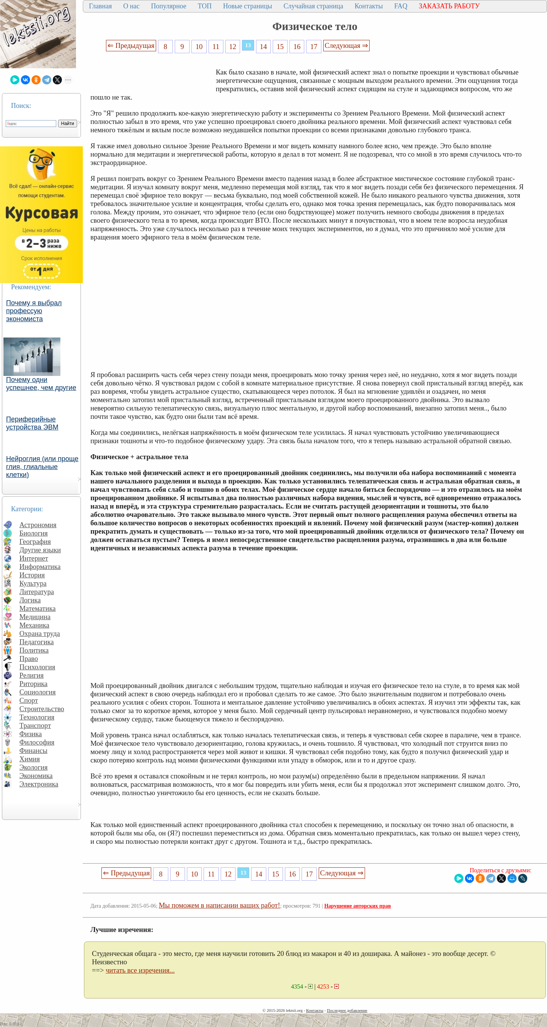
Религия (31, 675)
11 (215, 47)
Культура (33, 583)
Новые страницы (247, 6)
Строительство (41, 709)
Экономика (36, 776)
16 (297, 47)
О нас (131, 6)
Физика (30, 734)
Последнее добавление (347, 1010)
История (32, 575)
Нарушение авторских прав (357, 906)
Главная (100, 6)
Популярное (169, 6)
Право (28, 658)
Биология (33, 533)
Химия (29, 759)
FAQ (401, 6)
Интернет (33, 558)
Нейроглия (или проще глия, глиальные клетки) (42, 467)
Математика (37, 608)
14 (263, 47)
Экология (33, 767)
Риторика (33, 684)
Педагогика (36, 642)
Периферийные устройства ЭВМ (32, 423)
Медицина (35, 617)
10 (199, 47)
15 (280, 47)
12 (232, 47)
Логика (30, 600)
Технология (36, 717)
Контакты (368, 6)
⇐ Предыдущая (131, 45)
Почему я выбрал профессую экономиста (34, 311)
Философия (36, 742)
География (35, 541)
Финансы (33, 750)
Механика (34, 625)
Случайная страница (313, 6)
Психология (37, 667)
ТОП (205, 6)
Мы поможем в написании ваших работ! (219, 905)
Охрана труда (39, 633)
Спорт (28, 700)
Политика (34, 650)
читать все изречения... (140, 970)
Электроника (38, 784)
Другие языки (40, 550)
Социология (37, 692)
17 (314, 47)
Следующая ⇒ (346, 45)
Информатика (40, 567)
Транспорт (35, 725)
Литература (36, 592)
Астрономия (38, 525)
